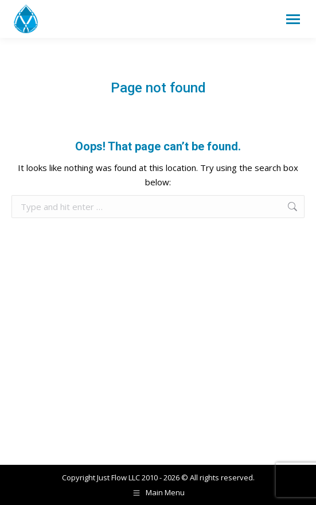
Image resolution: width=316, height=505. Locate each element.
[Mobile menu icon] (293, 19)
